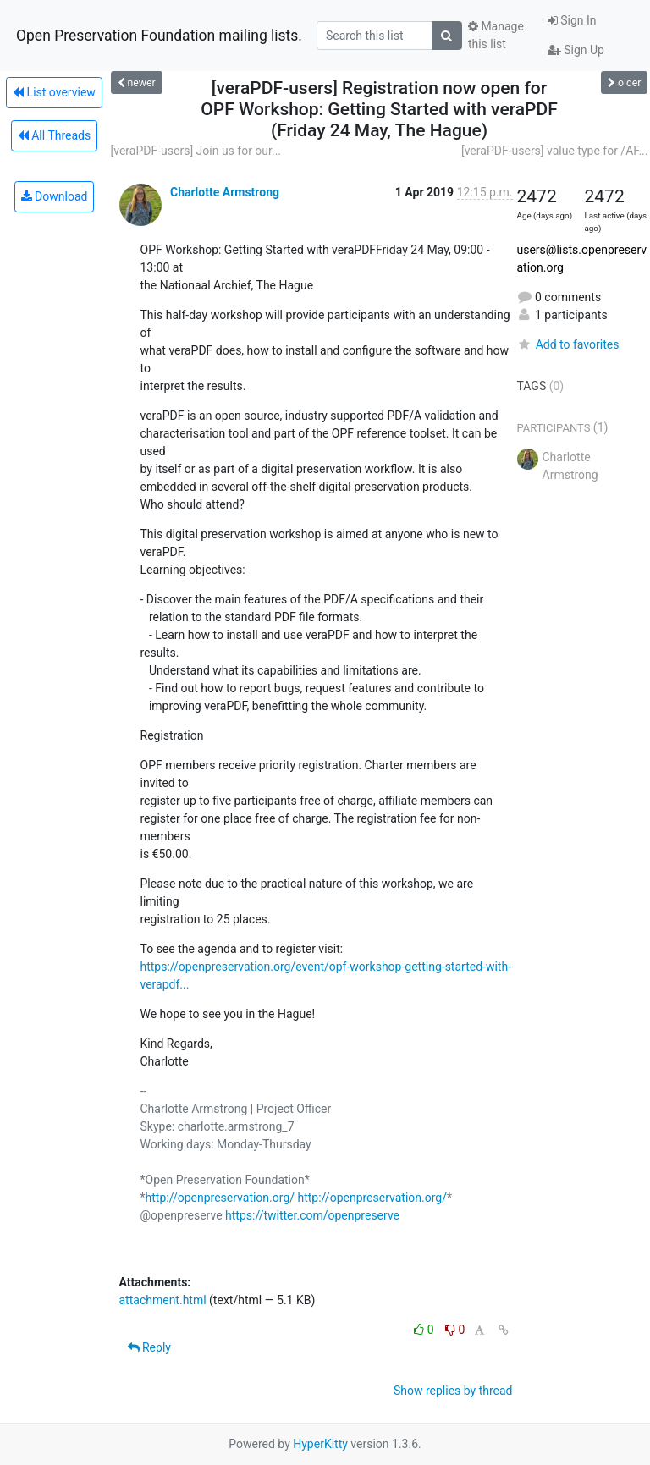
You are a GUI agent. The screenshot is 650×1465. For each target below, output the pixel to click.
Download (54, 196)
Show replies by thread (453, 1390)
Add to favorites (568, 344)
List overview (54, 92)
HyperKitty (320, 1444)
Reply (149, 1347)
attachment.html (163, 1300)
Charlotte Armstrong (224, 192)
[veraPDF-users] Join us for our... (196, 150)
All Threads (54, 135)
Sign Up (576, 50)
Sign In (572, 20)
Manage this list (496, 35)
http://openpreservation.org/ (220, 1197)
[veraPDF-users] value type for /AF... (554, 150)
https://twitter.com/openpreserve (312, 1215)
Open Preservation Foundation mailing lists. (159, 35)
